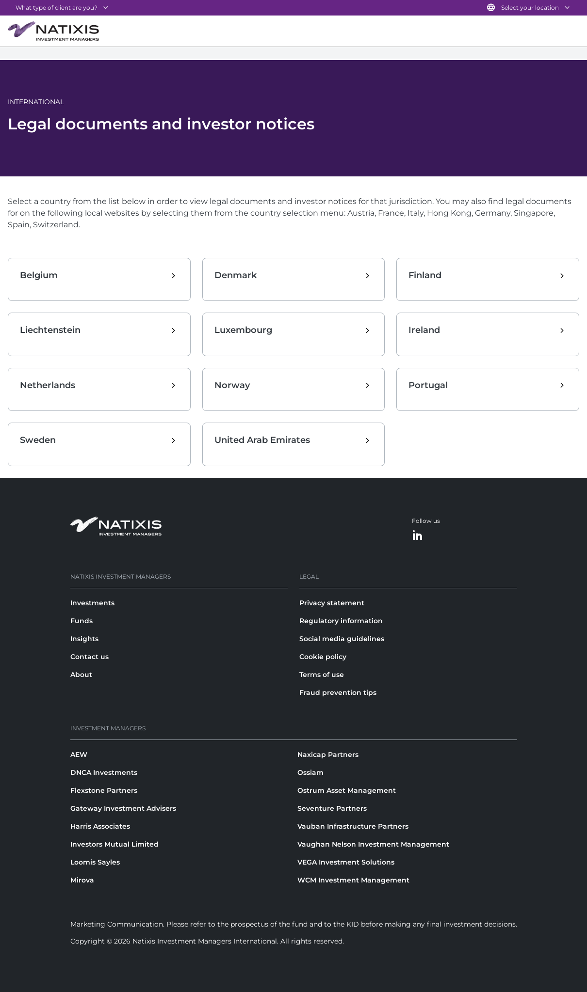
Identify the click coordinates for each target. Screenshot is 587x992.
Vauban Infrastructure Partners (352, 826)
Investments (92, 602)
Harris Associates (100, 826)
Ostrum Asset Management (346, 790)
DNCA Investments (103, 772)
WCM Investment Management (353, 880)
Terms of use (321, 674)
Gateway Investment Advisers (123, 808)
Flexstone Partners (103, 790)
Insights (84, 638)
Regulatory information (341, 620)
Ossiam (310, 772)
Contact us (89, 656)
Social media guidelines (341, 638)
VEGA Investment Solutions (345, 862)
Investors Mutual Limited (114, 844)
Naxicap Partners (328, 754)
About (81, 674)
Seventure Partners (332, 808)
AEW (78, 754)
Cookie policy (322, 656)
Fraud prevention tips (337, 692)
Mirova (82, 880)
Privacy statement (331, 602)
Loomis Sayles (95, 862)
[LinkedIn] (418, 535)
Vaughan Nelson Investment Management (373, 844)
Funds (81, 620)
